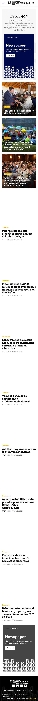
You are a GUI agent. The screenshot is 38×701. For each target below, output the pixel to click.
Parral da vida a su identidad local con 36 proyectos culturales (16, 558)
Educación (7, 174)
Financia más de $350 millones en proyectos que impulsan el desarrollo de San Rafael (19, 288)
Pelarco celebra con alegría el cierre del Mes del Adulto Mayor (17, 233)
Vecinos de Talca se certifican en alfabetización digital (16, 398)
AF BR (4, 240)
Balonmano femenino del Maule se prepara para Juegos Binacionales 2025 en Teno (18, 612)
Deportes (7, 138)
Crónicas (7, 107)
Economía (6, 280)
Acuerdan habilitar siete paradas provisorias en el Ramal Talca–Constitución (18, 503)
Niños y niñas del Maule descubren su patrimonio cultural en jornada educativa (18, 344)
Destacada (6, 496)
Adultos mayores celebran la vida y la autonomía (19, 450)
